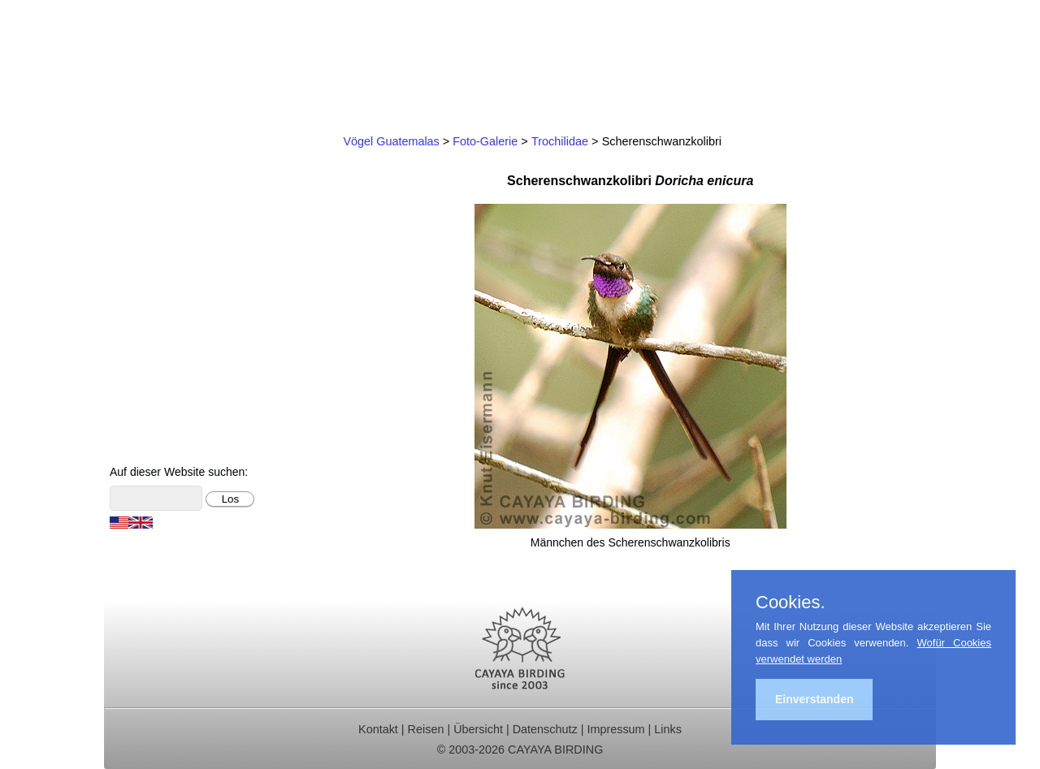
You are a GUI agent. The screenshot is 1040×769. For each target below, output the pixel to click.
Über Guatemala (162, 400)
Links (668, 729)
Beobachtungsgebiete (178, 225)
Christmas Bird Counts (180, 291)
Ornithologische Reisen (182, 160)
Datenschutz (545, 729)
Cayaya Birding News (177, 443)
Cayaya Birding (185, 61)
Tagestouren (151, 182)
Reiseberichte (155, 247)
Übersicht (478, 729)
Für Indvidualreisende (177, 203)
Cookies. (791, 602)
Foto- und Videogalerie (181, 378)
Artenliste (142, 356)
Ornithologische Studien (184, 269)
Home (132, 138)
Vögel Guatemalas (169, 334)
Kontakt (137, 312)
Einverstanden (814, 699)
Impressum (615, 729)
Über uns (141, 421)
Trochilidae (559, 141)
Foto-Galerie (485, 141)
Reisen (426, 729)
